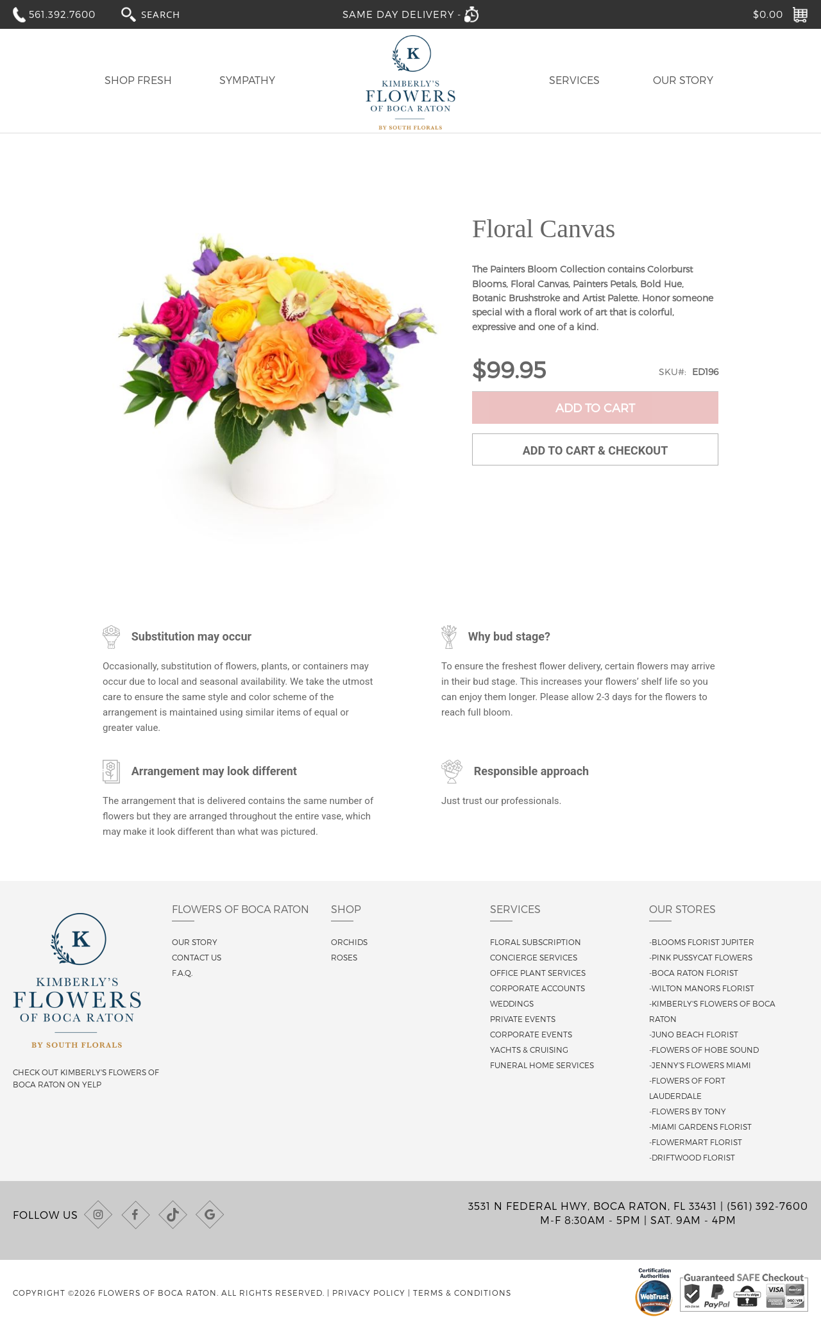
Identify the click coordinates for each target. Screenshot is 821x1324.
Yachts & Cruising (529, 1049)
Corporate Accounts (537, 988)
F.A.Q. (182, 972)
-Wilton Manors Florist (701, 988)
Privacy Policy (368, 1292)
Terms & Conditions (462, 1292)
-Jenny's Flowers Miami (700, 1064)
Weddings (512, 1003)
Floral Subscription (535, 941)
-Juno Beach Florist (693, 1034)
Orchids (349, 941)
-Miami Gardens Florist (700, 1126)
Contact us (196, 957)
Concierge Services (533, 957)
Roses (344, 957)
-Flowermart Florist (695, 1141)
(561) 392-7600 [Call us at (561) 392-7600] (767, 1206)
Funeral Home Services (542, 1064)
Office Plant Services (538, 972)
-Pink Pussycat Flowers (700, 957)
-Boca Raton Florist (693, 972)
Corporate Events (531, 1034)
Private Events (522, 1018)
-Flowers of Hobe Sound (704, 1049)
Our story (194, 941)
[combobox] (172, 14)
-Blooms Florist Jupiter (701, 941)
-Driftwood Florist (692, 1157)
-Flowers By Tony (687, 1111)
